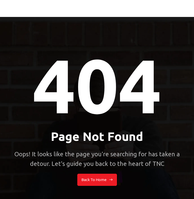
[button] (186, 8)
